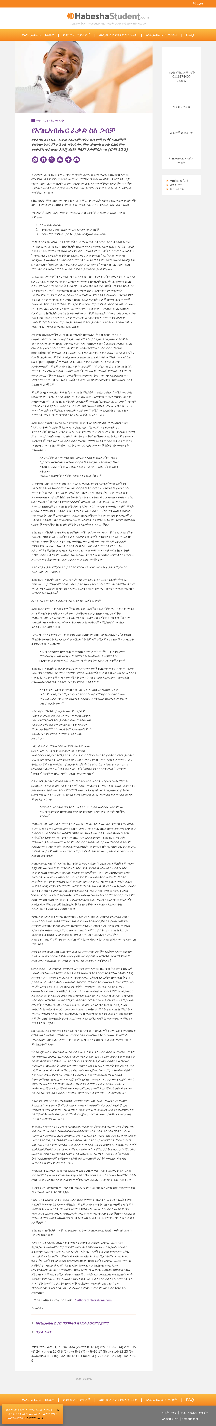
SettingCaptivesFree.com (93, 1300)
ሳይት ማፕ (174, 185)
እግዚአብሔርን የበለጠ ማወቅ (181, 158)
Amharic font (177, 180)
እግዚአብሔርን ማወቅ (161, 35)
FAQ (190, 35)
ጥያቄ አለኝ (43, 1332)
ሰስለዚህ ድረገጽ (170, 1419)
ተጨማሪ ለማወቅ (15, 1418)
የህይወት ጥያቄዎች (76, 35)
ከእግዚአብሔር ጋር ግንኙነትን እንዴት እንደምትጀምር (72, 1323)
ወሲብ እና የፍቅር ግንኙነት (118, 35)
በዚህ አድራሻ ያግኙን (194, 1413)
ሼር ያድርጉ (175, 189)
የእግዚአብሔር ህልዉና (38, 35)
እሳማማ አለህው (35, 1418)
